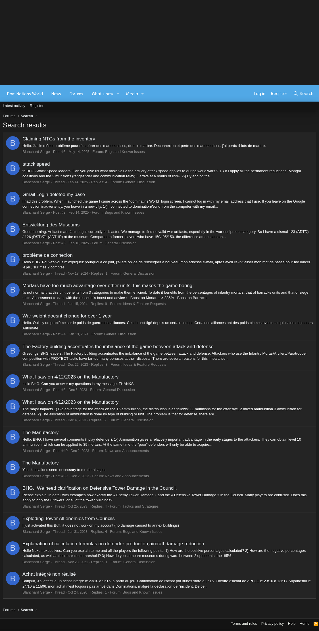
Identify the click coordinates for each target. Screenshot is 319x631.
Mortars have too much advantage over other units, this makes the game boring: (108, 285)
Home (305, 623)
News (56, 93)
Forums (76, 93)
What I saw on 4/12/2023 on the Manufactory (70, 377)
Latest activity (14, 106)
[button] (118, 93)
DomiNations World (25, 93)
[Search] (303, 93)
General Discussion (139, 182)
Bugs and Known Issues (125, 152)
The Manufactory (40, 432)
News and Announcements (127, 451)
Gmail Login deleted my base (53, 194)
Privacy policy (272, 623)
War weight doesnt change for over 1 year (67, 316)
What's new (102, 93)
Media (132, 93)
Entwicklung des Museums (51, 225)
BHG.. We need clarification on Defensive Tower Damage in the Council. (99, 488)
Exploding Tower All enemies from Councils (68, 518)
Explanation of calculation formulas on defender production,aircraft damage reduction (113, 543)
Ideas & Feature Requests (144, 304)
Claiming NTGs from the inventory (58, 139)
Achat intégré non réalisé (49, 574)
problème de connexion (47, 255)
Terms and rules (244, 623)
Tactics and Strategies (140, 506)
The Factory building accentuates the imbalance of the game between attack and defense (118, 346)
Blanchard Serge (36, 152)
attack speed (36, 164)
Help (292, 623)
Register (36, 106)
